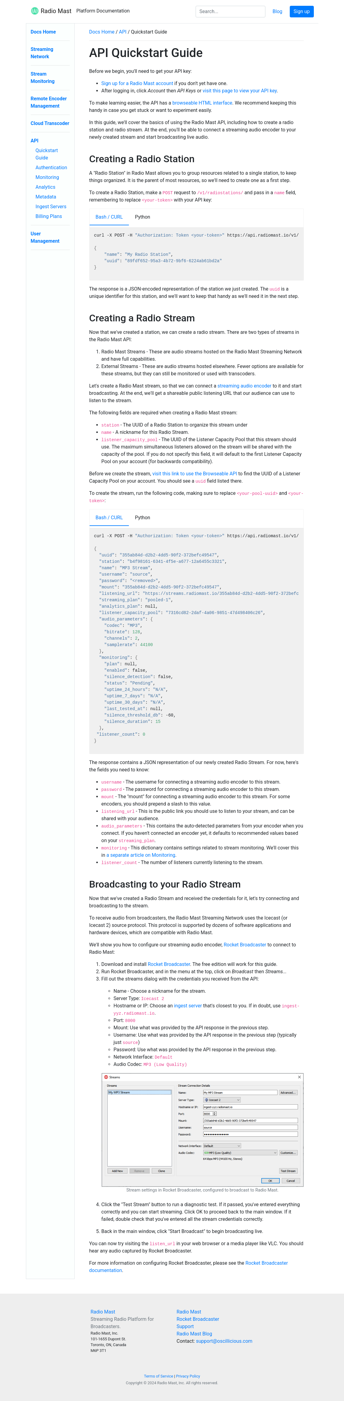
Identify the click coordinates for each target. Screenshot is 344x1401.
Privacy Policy (188, 1376)
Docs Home (43, 32)
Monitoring (47, 177)
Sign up (302, 11)
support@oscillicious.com (224, 1341)
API (35, 141)
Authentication (51, 167)
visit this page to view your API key (240, 91)
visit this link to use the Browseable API (194, 474)
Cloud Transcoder (50, 123)
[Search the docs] (230, 11)
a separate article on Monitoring (140, 855)
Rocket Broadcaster (245, 945)
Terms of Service (158, 1376)
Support (185, 1326)
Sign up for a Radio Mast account (137, 83)
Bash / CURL (109, 217)
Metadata (46, 197)
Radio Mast (51, 11)
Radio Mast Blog (194, 1334)
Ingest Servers (51, 206)
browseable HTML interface (202, 103)
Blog (277, 11)
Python (142, 217)
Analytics (45, 187)
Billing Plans (49, 216)
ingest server (188, 1006)
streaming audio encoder (244, 386)
